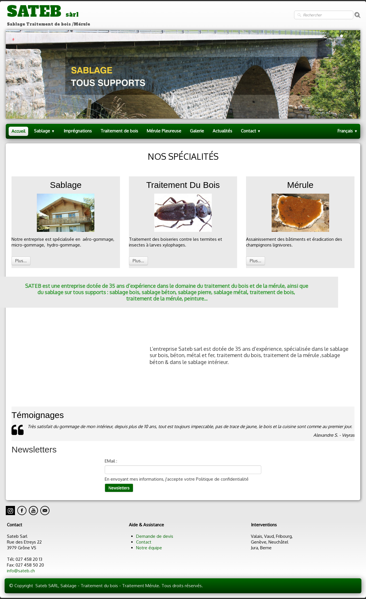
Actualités (222, 131)
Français (348, 131)
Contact (251, 131)
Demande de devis (154, 536)
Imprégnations (78, 131)
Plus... (21, 260)
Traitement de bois (119, 131)
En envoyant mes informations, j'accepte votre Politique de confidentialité (177, 479)
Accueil (18, 131)
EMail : (111, 461)
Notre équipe (149, 547)
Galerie (197, 131)
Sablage (44, 131)
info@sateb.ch (21, 570)
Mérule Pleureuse (164, 131)
